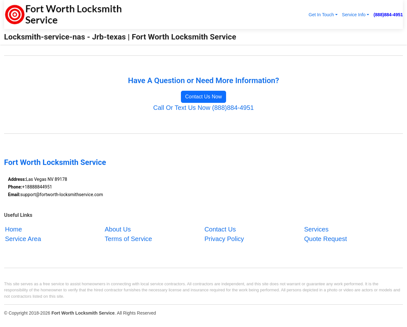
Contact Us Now (203, 96)
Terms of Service (128, 238)
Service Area (23, 238)
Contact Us (220, 229)
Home (13, 229)
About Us (118, 229)
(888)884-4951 (388, 14)
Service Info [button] (353, 14)
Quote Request (325, 238)
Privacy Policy (224, 238)
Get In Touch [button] (321, 14)
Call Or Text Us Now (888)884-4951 (203, 107)
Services (316, 229)
